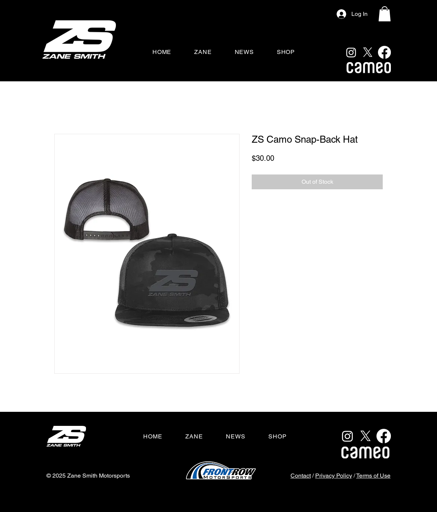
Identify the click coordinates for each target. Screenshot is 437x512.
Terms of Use (373, 475)
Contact (300, 475)
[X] (367, 52)
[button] (384, 13)
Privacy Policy (333, 475)
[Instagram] (351, 52)
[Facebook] (384, 52)
